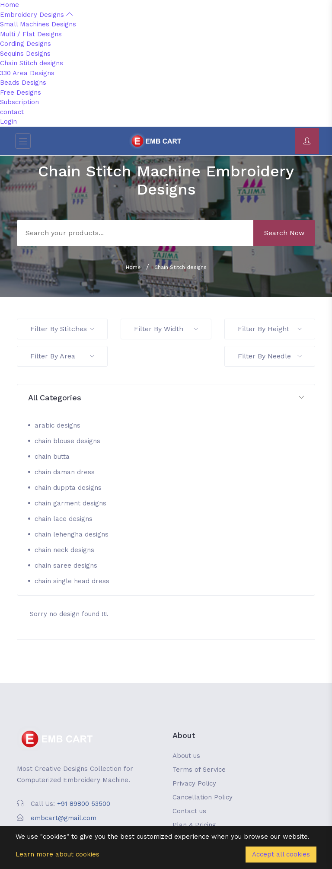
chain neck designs (64, 550)
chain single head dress (72, 581)
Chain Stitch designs (31, 63)
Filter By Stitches (62, 329)
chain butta (52, 456)
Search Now (284, 233)
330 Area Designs (27, 73)
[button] (166, 398)
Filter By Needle (270, 356)
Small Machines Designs (38, 24)
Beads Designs (23, 82)
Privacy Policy (194, 783)
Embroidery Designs (36, 15)
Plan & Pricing (194, 825)
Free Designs (20, 92)
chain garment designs (70, 503)
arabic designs (57, 425)
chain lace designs (64, 519)
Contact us (189, 811)
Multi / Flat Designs (31, 34)
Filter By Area (62, 356)
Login (8, 121)
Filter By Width (166, 329)
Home (9, 5)
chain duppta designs (68, 488)
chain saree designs (66, 565)
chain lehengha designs (72, 534)
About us (186, 756)
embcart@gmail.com (63, 818)
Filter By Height (270, 329)
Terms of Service (199, 769)
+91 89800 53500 (83, 804)
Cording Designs (25, 44)
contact (12, 112)
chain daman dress (65, 472)
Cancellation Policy (202, 797)
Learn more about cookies (57, 854)
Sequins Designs (25, 54)
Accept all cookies (281, 854)
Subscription (19, 102)
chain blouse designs (67, 441)
